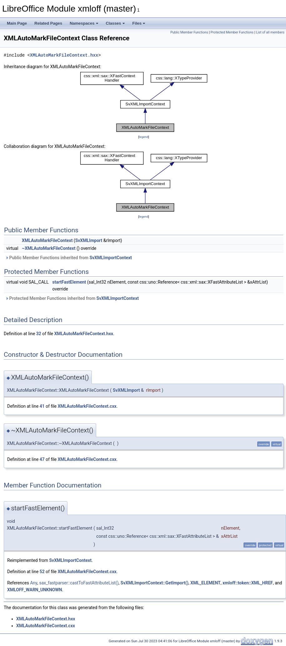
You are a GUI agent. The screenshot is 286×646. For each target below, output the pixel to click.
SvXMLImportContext (111, 257)
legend (143, 137)
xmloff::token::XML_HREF (248, 582)
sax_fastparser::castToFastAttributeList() (78, 582)
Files (138, 23)
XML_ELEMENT (205, 582)
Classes (115, 23)
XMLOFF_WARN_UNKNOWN (34, 589)
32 (38, 333)
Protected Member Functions (232, 32)
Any (33, 582)
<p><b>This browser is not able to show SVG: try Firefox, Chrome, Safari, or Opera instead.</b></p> (144, 102)
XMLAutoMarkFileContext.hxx (64, 55)
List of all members (270, 32)
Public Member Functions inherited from (68, 257)
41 (42, 406)
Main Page (17, 23)
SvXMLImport (88, 240)
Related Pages (48, 23)
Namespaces (84, 23)
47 (42, 459)
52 (42, 571)
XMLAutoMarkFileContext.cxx (87, 406)
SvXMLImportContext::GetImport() (154, 582)
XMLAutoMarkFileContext (47, 240)
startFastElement (69, 282)
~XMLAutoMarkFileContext (49, 248)
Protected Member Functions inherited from (72, 298)
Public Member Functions (189, 32)
